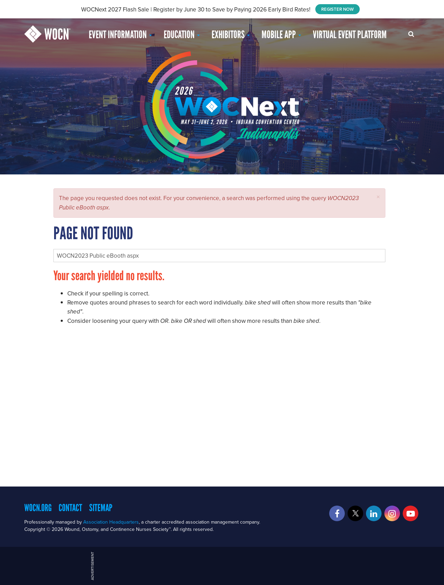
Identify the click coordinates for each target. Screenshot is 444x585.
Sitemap (100, 508)
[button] (378, 196)
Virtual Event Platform (350, 34)
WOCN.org (38, 508)
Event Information (120, 34)
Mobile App (281, 34)
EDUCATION (182, 34)
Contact (70, 508)
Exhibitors (231, 34)
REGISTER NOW (337, 9)
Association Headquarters (111, 521)
